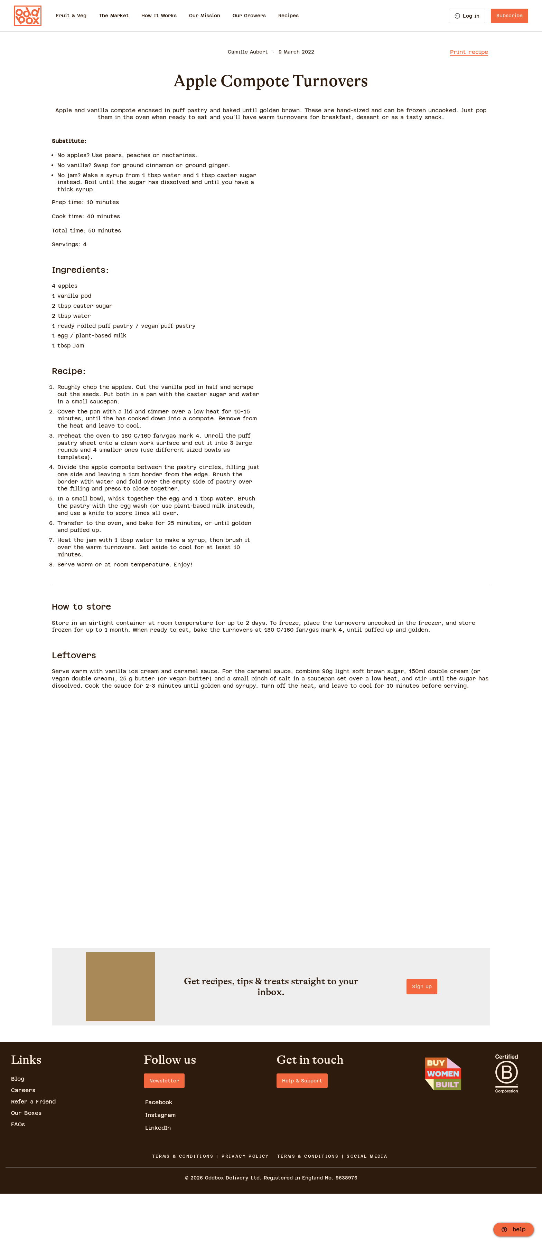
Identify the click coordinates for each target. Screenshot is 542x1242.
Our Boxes (26, 1161)
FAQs (18, 1172)
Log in (467, 15)
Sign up (271, 1061)
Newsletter (164, 1129)
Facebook (158, 1150)
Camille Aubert (248, 52)
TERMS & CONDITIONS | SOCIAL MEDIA (332, 1204)
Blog (17, 1127)
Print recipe (469, 52)
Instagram (160, 1163)
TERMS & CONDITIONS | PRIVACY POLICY (210, 1204)
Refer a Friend (33, 1150)
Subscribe (509, 15)
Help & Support (302, 1129)
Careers (23, 1138)
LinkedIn (158, 1176)
